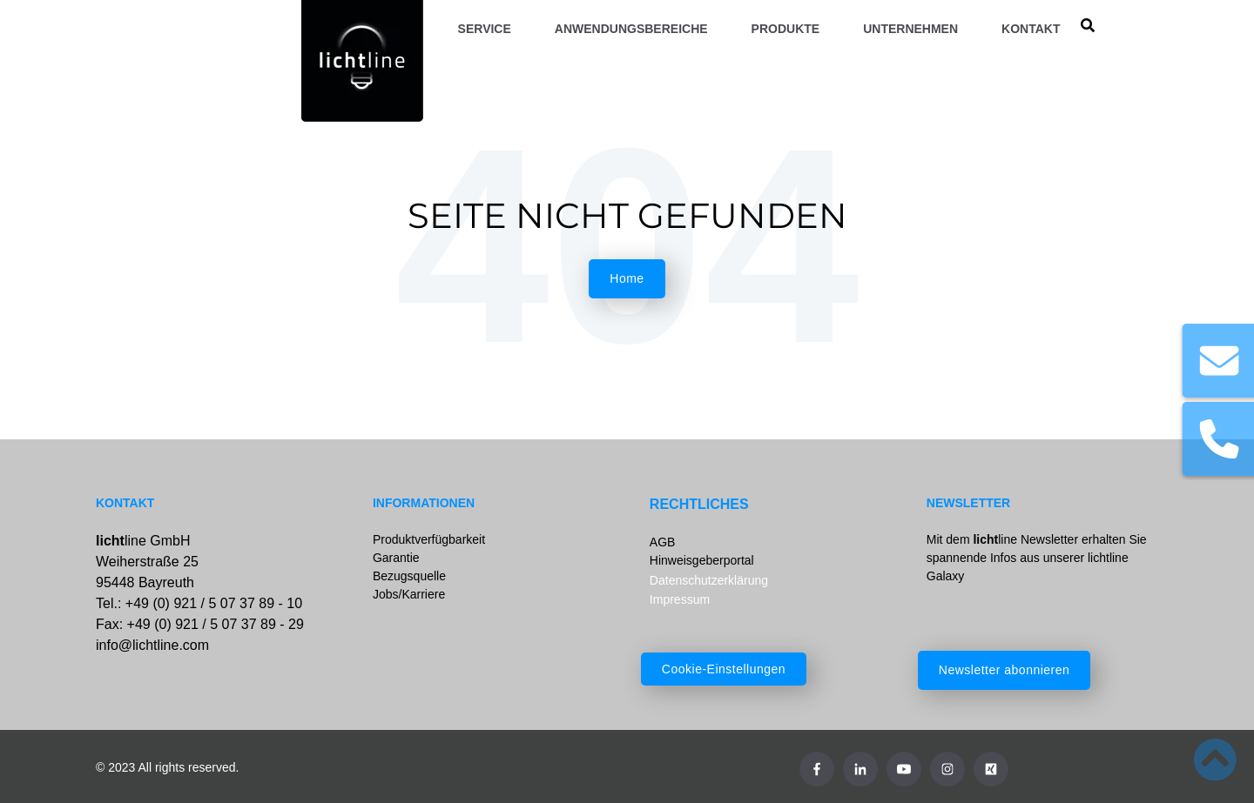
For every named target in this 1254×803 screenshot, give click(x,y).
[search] (1088, 26)
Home (627, 278)
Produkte (786, 29)
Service (484, 29)
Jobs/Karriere (409, 594)
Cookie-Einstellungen (723, 669)
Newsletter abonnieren (1004, 670)
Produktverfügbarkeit (429, 539)
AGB (663, 542)
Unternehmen (910, 29)
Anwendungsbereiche (631, 29)
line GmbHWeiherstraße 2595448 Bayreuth (147, 561)
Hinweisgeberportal (702, 560)
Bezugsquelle (409, 576)
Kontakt (1030, 29)
